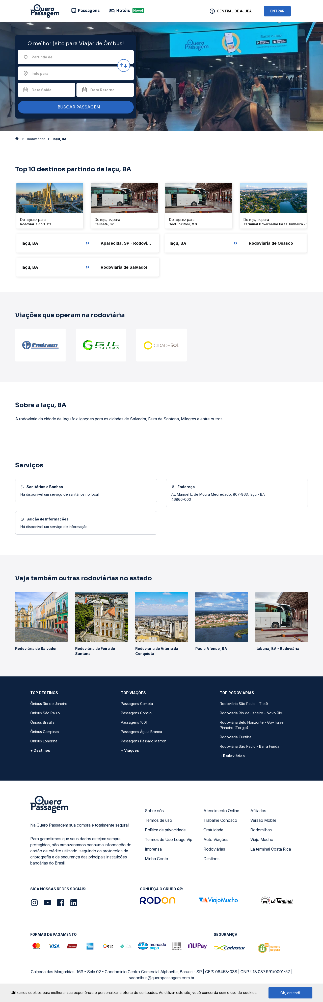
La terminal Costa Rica (270, 849)
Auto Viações (215, 839)
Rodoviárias (214, 849)
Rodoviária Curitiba (235, 737)
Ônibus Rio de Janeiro (48, 703)
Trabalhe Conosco (220, 820)
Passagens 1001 (134, 722)
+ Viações (130, 750)
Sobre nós (154, 810)
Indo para (40, 73)
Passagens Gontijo (136, 713)
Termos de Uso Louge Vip (168, 839)
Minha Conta (156, 858)
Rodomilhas (261, 829)
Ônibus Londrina (43, 741)
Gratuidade (213, 829)
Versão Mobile (263, 820)
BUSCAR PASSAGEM (74, 107)
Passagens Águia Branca (141, 732)
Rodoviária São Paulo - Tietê (244, 703)
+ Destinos (40, 750)
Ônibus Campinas (44, 732)
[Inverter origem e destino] (123, 65)
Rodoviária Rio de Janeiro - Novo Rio (251, 713)
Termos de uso (158, 820)
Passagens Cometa (137, 703)
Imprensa (153, 849)
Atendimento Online (221, 810)
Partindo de (42, 57)
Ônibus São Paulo (45, 713)
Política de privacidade (165, 829)
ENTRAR (277, 11)
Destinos (211, 858)
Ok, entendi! (290, 993)
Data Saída (41, 90)
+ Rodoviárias (232, 756)
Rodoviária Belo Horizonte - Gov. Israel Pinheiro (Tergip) (252, 725)
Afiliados (258, 810)
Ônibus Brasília (42, 722)
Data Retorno (102, 90)
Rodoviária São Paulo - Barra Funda (249, 746)
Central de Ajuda (234, 11)
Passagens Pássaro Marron (143, 741)
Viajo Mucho (261, 839)
